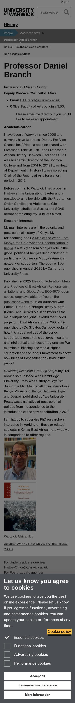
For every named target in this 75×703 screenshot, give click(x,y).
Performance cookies (27, 663)
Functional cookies (25, 646)
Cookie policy (59, 631)
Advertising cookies (26, 655)
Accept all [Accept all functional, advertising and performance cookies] (37, 676)
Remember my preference (37, 685)
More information (37, 695)
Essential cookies (24, 637)
